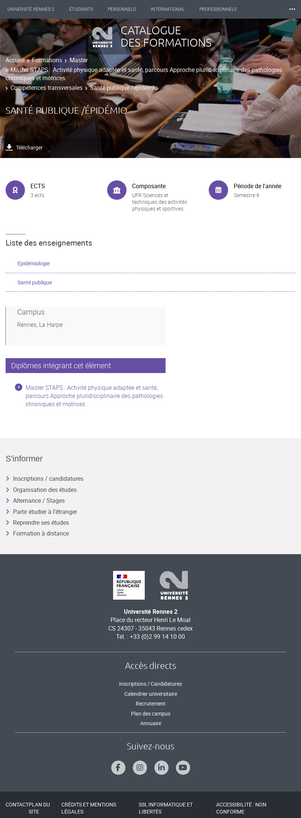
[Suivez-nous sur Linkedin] (161, 768)
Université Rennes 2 (30, 9)
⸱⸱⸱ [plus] (292, 9)
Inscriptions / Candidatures (150, 683)
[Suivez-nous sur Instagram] (140, 768)
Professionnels (218, 9)
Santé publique (34, 282)
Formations (47, 60)
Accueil (15, 60)
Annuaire (150, 723)
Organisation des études (41, 490)
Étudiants (81, 9)
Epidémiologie (33, 263)
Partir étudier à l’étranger (41, 512)
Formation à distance (37, 533)
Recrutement (151, 703)
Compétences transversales (46, 87)
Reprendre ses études (37, 522)
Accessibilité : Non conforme (241, 808)
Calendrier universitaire (150, 693)
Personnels (122, 9)
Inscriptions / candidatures (44, 478)
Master (79, 60)
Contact (17, 804)
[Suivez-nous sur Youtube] (183, 768)
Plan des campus (150, 713)
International (168, 9)
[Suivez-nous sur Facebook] (118, 768)
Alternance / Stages (35, 500)
